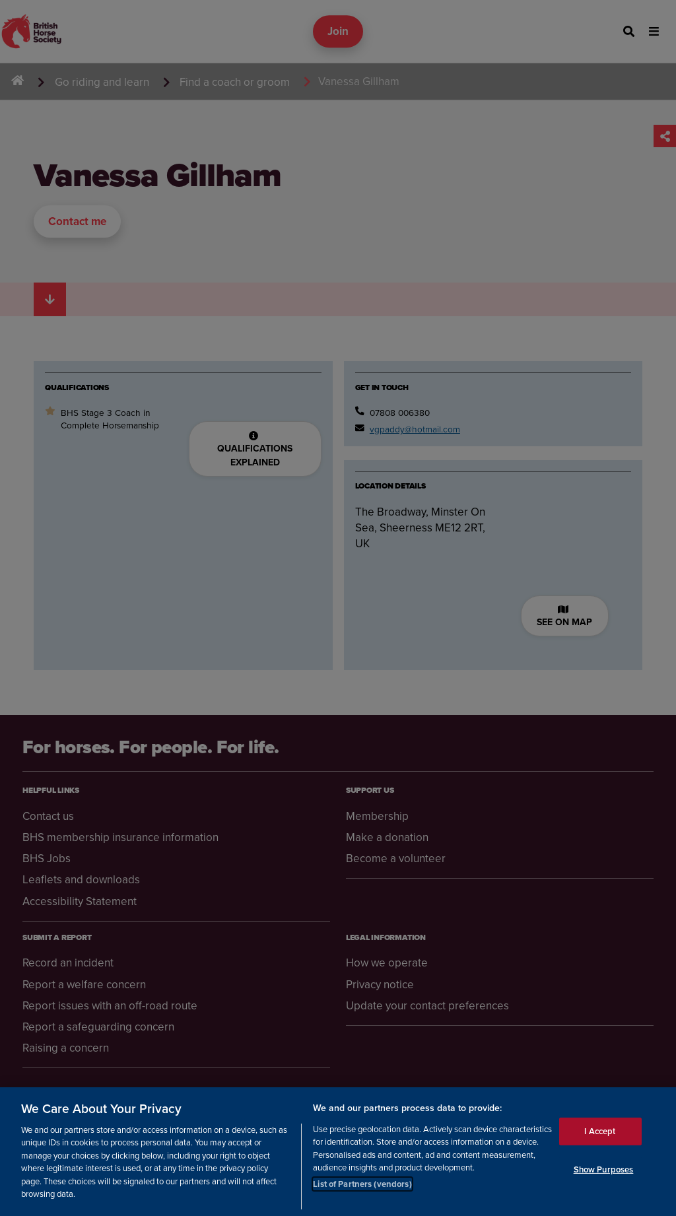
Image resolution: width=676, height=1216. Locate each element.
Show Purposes (604, 1181)
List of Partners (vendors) (362, 1196)
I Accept (599, 1143)
